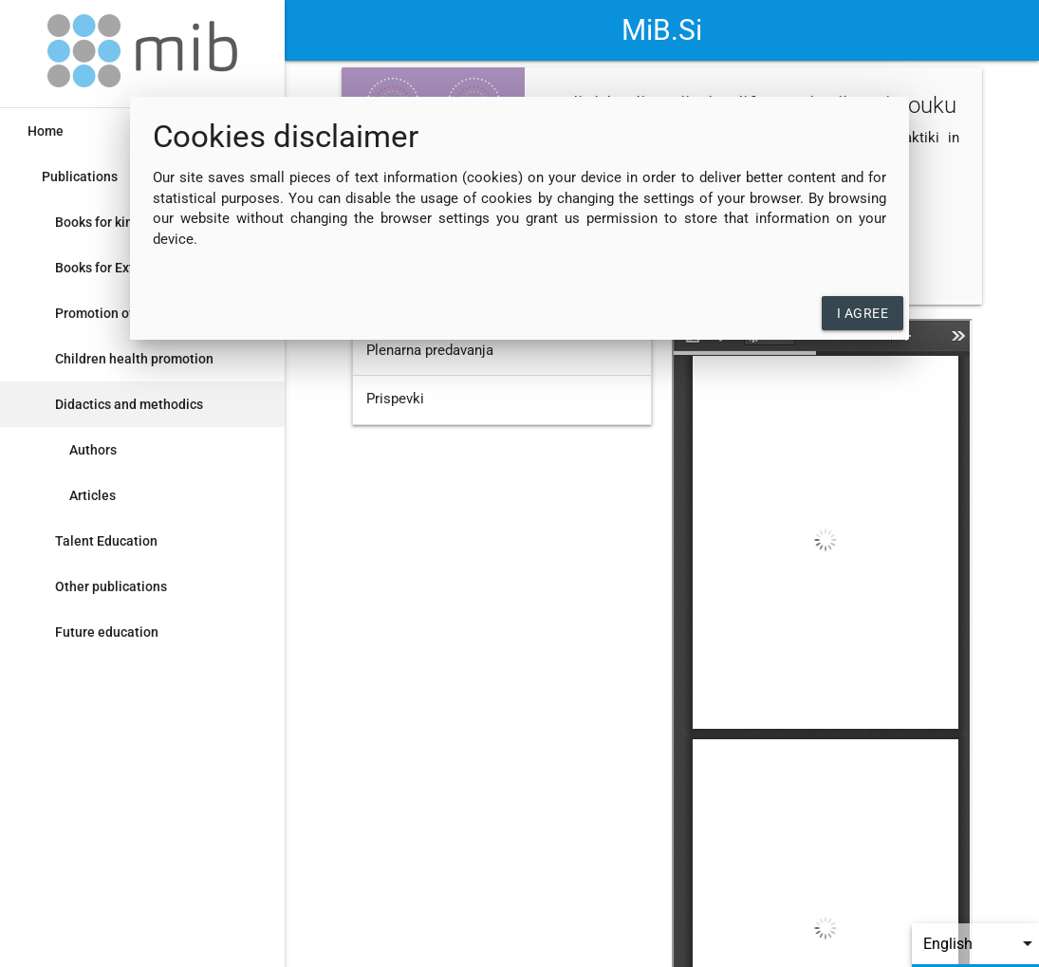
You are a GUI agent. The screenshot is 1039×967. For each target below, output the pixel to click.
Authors (93, 449)
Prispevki (395, 399)
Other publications (111, 586)
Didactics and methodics (129, 404)
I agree (863, 313)
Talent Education (106, 541)
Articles (92, 495)
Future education (106, 632)
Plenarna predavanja (429, 351)
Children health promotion (134, 358)
